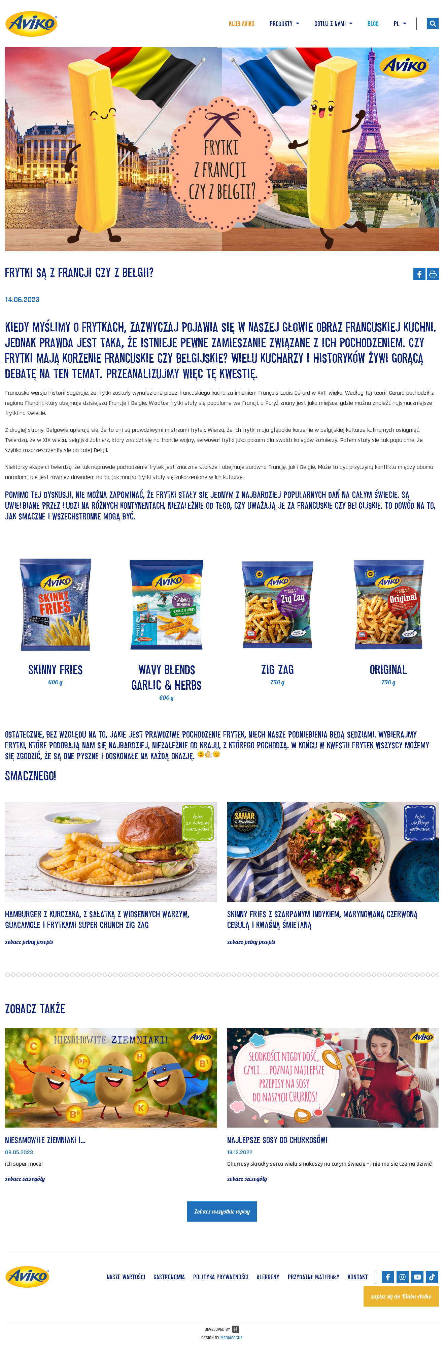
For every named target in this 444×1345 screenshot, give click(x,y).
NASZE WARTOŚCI (126, 1277)
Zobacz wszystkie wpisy (222, 1211)
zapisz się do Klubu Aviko (401, 1296)
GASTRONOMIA (169, 1277)
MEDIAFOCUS (231, 1338)
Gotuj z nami (333, 24)
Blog (373, 24)
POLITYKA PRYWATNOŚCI (220, 1277)
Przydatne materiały (313, 1277)
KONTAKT (358, 1277)
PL (400, 24)
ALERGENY (268, 1277)
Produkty (284, 24)
